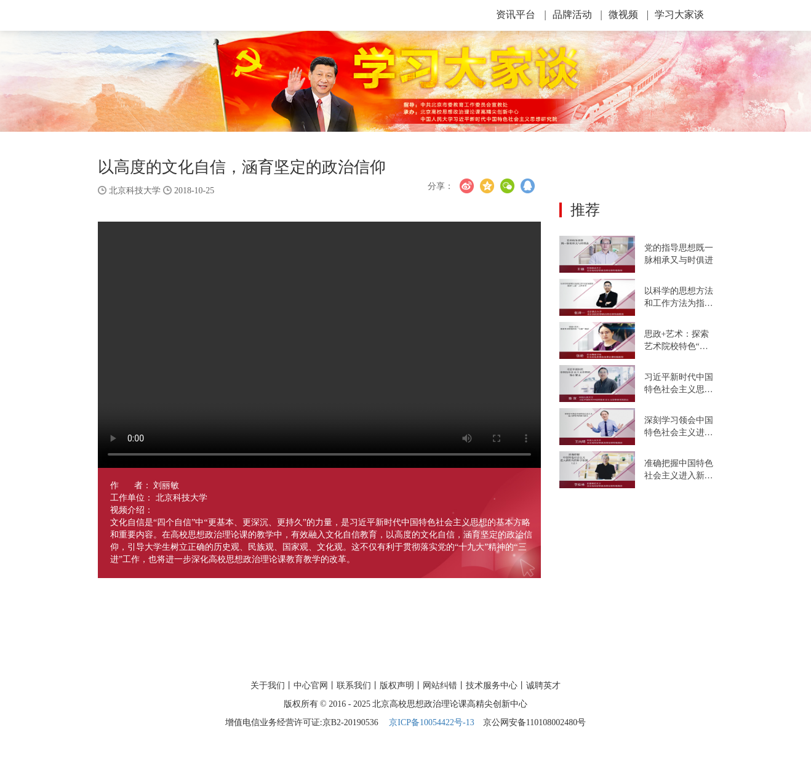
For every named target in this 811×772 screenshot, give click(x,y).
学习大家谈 (679, 14)
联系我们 (354, 685)
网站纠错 (440, 685)
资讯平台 (521, 14)
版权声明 (397, 685)
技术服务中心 (491, 685)
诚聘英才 (543, 685)
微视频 (629, 14)
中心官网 (311, 685)
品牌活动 (577, 14)
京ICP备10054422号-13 (431, 722)
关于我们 (267, 685)
